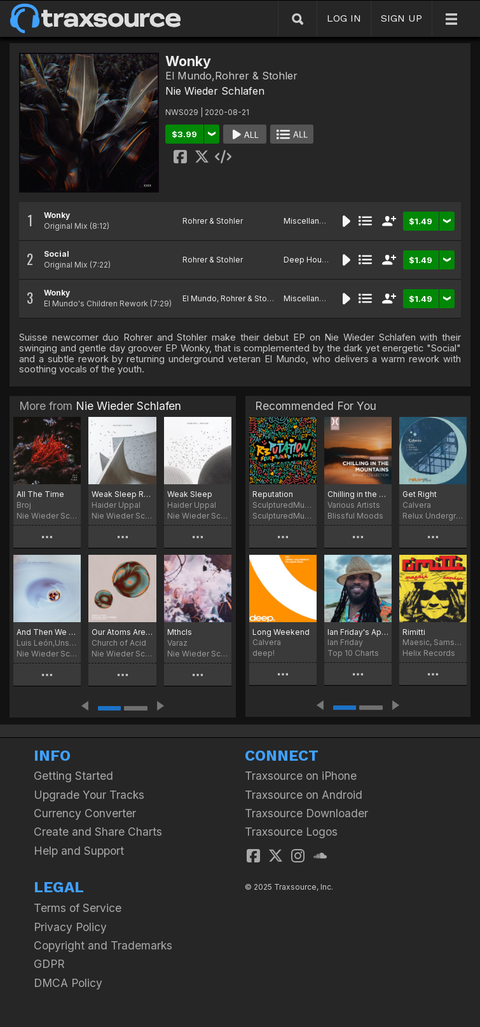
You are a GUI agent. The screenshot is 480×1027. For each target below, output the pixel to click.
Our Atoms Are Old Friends (122, 632)
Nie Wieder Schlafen (214, 91)
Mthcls (179, 632)
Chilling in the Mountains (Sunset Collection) (357, 494)
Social (56, 254)
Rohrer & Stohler (212, 221)
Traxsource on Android (303, 794)
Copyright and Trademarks (103, 945)
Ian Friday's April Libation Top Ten (357, 632)
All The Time (40, 494)
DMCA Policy (68, 983)
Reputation (272, 494)
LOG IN (344, 18)
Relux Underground (432, 515)
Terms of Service (77, 908)
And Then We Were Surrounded (47, 632)
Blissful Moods (355, 515)
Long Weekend (281, 632)
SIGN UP (401, 18)
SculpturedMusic (282, 515)
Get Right (419, 494)
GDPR (49, 963)
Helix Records (428, 653)
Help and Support (79, 850)
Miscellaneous (311, 221)
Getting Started (73, 775)
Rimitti (413, 632)
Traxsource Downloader (306, 813)
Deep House (307, 259)
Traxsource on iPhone (301, 775)
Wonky (57, 215)
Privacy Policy (70, 927)
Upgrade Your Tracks (89, 794)
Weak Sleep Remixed (122, 494)
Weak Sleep (189, 494)
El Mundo (199, 298)
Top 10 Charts (353, 653)
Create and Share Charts (98, 831)
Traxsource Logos (291, 831)
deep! (263, 653)
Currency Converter (85, 813)
